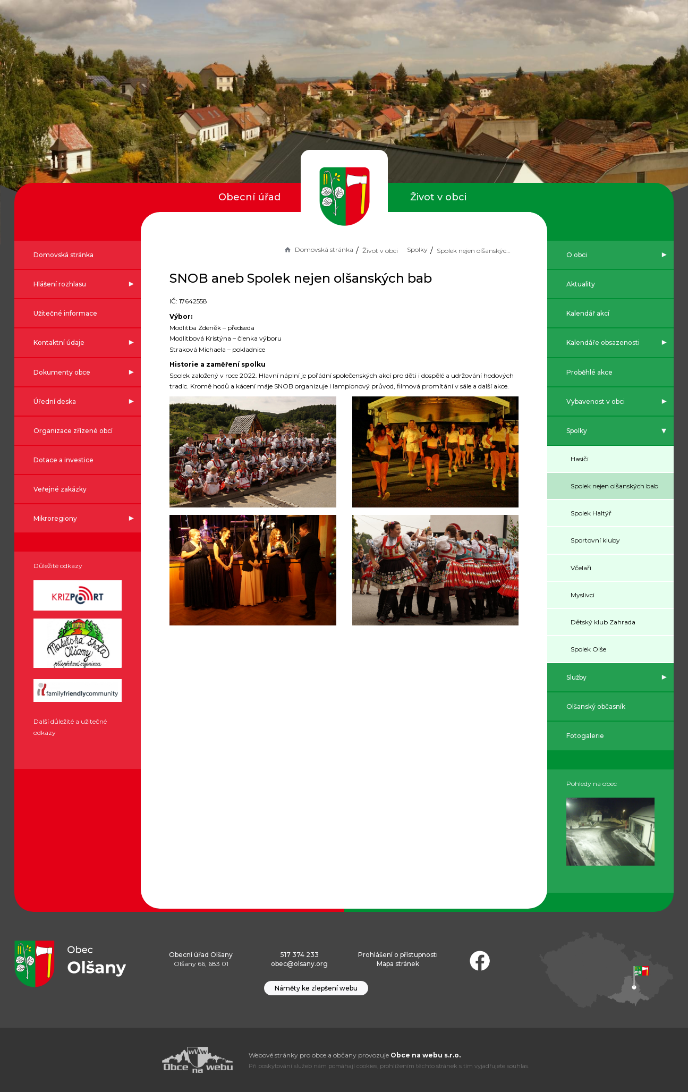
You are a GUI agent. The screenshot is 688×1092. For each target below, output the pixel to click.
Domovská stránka (317, 249)
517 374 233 (300, 955)
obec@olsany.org (299, 964)
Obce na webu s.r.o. (425, 1055)
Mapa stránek (398, 964)
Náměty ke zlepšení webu (316, 988)
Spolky (416, 249)
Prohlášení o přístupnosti (398, 955)
